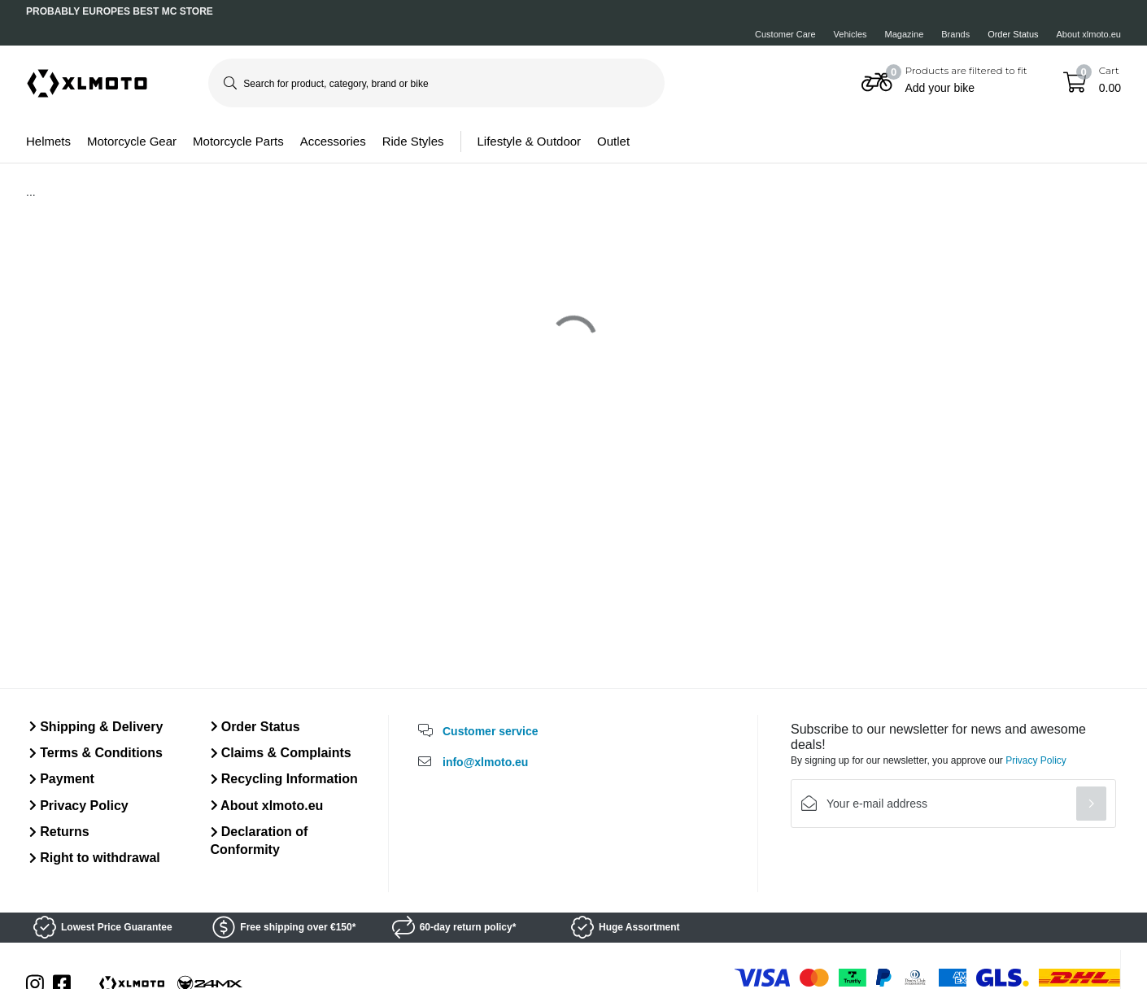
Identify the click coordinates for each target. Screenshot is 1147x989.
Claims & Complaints (281, 753)
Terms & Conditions (96, 753)
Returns (59, 832)
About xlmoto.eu (1089, 34)
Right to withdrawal (94, 858)
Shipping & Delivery (96, 727)
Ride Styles (413, 141)
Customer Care (785, 34)
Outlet (613, 141)
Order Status (1013, 34)
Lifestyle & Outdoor (530, 141)
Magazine (904, 34)
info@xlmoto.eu (485, 762)
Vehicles (850, 34)
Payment (61, 779)
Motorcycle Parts (238, 141)
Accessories (333, 141)
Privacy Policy (79, 806)
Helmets (48, 141)
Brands (955, 34)
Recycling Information (284, 779)
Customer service (491, 731)
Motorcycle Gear (132, 141)
